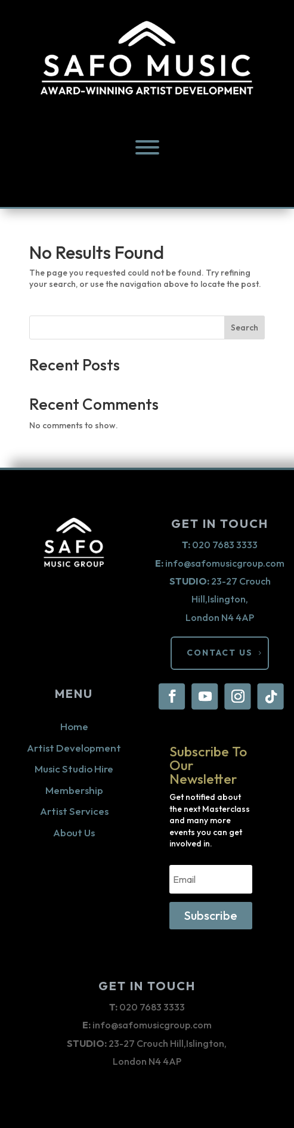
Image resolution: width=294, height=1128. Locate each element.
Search (244, 327)
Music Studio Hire (74, 768)
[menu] (147, 147)
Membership (74, 790)
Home (74, 726)
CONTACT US (220, 652)
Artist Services (74, 811)
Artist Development (74, 747)
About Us (74, 832)
